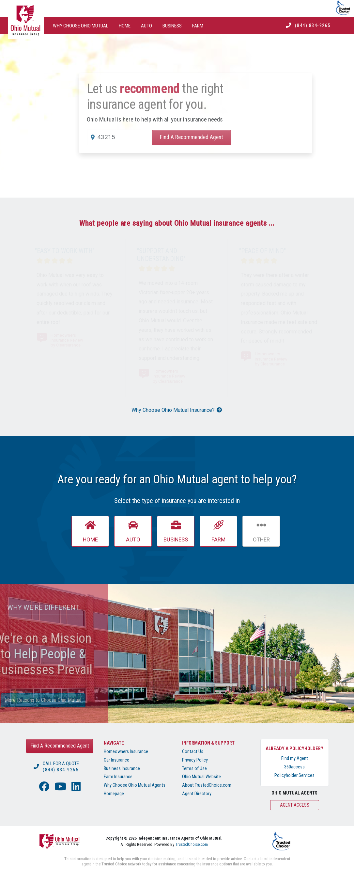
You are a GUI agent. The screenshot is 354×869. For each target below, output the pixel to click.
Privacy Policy (195, 760)
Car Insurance (116, 760)
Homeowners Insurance (126, 751)
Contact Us (192, 751)
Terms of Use (194, 768)
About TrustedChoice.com (206, 785)
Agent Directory (196, 794)
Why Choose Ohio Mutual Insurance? (177, 410)
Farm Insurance (118, 777)
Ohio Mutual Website (201, 777)
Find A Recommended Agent (191, 137)
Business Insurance (122, 768)
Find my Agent (294, 758)
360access (294, 767)
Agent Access (294, 805)
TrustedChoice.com (191, 844)
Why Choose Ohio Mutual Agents (134, 785)
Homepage (114, 794)
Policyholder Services (294, 775)
